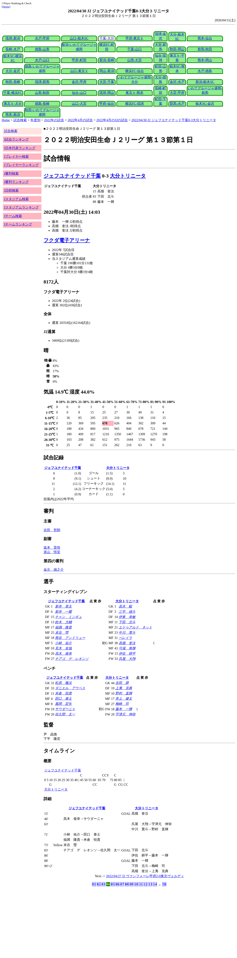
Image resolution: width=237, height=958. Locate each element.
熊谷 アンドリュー (70, 638)
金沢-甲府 (79, 82)
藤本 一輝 (123, 709)
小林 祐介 (63, 643)
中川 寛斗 (127, 632)
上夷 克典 (123, 688)
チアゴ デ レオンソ (72, 659)
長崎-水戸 (12, 49)
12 (145, 884)
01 (94, 884)
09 (131, 884)
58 (164, 884)
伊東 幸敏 (127, 617)
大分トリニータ (128, 176)
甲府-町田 (79, 60)
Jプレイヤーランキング (21, 165)
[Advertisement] (98, 920)
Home (6, 6)
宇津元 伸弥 (125, 714)
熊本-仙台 (205, 38)
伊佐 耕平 (127, 653)
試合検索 (20, 120)
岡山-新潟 (106, 71)
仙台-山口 (79, 92)
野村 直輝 (123, 693)
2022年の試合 (54, 120)
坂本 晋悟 (52, 547)
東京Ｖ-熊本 (134, 92)
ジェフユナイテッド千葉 (72, 176)
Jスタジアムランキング (21, 207)
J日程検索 (11, 190)
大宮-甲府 (177, 92)
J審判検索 (11, 173)
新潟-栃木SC (205, 82)
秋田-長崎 (12, 82)
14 (155, 884)
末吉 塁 (61, 632)
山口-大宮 (79, 103)
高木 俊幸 (63, 653)
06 (117, 884)
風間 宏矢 (63, 704)
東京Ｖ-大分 (13, 103)
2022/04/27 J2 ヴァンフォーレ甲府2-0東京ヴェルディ (145, 876)
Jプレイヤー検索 (16, 156)
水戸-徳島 (205, 71)
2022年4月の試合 (80, 120)
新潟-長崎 (106, 60)
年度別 (35, 120)
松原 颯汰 (63, 683)
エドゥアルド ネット (135, 627)
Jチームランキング (18, 224)
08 (127, 884)
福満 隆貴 (63, 627)
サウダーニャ (65, 709)
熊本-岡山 (205, 60)
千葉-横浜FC (12, 92)
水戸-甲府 (42, 38)
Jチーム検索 (13, 216)
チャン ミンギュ (68, 617)
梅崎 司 (122, 704)
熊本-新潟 (12, 114)
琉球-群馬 (42, 82)
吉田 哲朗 (52, 530)
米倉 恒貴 (63, 693)
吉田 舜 (122, 683)
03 (103, 884)
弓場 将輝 (127, 648)
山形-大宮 (134, 60)
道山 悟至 (52, 552)
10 (136, 884)
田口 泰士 (63, 698)
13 (150, 884)
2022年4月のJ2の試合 (112, 120)
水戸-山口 (42, 60)
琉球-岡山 (106, 92)
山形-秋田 (42, 92)
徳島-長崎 (42, 103)
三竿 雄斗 (127, 611)
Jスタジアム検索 (16, 199)
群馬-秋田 (205, 49)
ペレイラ (125, 638)
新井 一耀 (63, 611)
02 (98, 884)
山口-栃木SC (79, 38)
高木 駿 (125, 606)
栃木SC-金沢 (205, 103)
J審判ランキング (16, 182)
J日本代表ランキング (19, 148)
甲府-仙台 (106, 103)
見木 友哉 (63, 648)
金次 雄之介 (54, 569)
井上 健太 (123, 698)
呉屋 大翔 (127, 659)
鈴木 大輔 (63, 622)
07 (122, 884)
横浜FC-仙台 (134, 71)
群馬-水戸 (177, 103)
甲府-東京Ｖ (134, 38)
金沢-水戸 (177, 82)
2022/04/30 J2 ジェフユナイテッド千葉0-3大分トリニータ (173, 120)
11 (140, 884)
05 (113, 884)
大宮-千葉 (106, 82)
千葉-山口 (134, 49)
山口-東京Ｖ (79, 71)
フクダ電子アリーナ (67, 240)
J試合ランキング (16, 139)
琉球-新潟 (12, 38)
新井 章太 (63, 606)
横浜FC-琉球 (134, 103)
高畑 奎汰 (127, 643)
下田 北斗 (127, 622)
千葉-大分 (106, 38)
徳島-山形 (42, 49)
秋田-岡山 (177, 49)
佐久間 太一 (65, 714)
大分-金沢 (12, 71)
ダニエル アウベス (70, 688)
